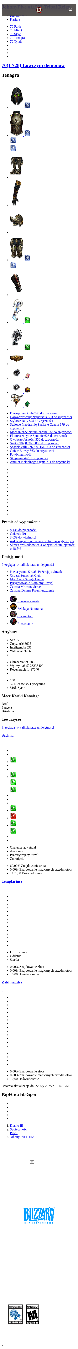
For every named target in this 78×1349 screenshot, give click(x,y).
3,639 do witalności (23, 537)
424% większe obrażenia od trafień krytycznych (42, 541)
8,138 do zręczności (23, 530)
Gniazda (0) (18, 533)
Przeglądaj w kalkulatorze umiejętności (28, 564)
